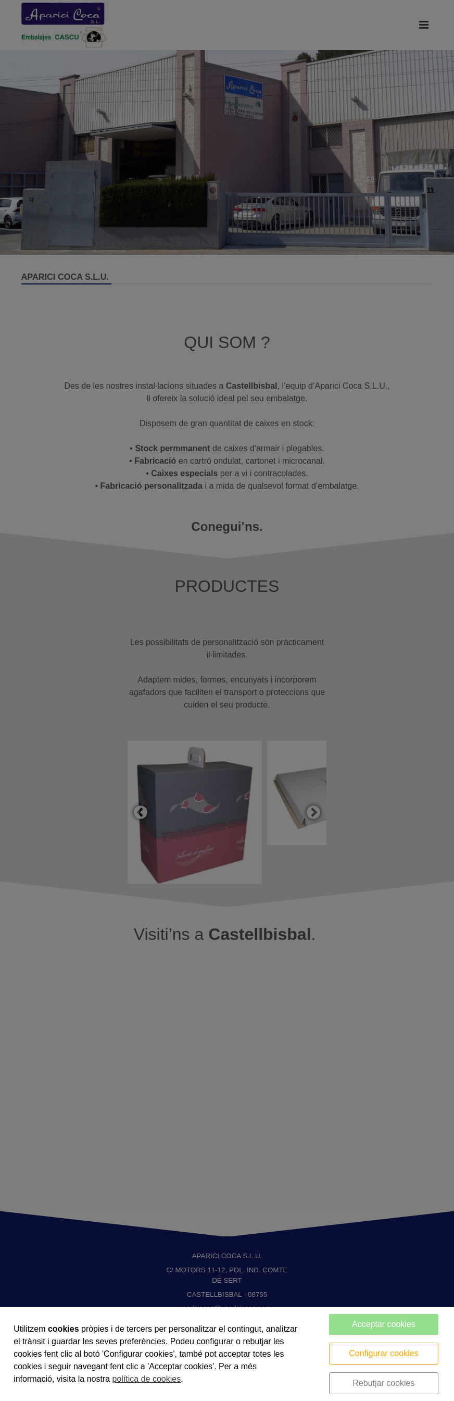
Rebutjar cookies (383, 1383)
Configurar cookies (383, 1353)
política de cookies (146, 1378)
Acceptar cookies (383, 1324)
